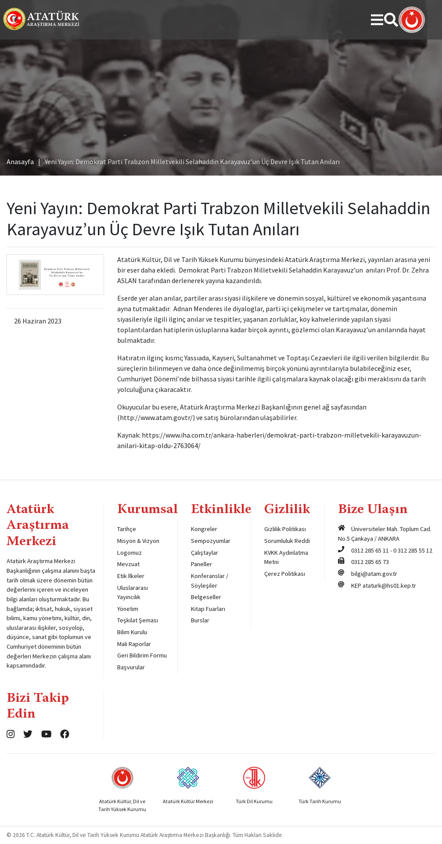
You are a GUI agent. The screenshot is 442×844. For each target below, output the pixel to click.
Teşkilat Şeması (137, 620)
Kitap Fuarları (208, 609)
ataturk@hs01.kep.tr (389, 585)
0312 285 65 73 (370, 562)
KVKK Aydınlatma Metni (286, 557)
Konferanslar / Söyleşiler (209, 580)
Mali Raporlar (134, 644)
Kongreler (204, 529)
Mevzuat (128, 564)
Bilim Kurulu (132, 632)
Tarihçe (126, 529)
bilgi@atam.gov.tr (374, 574)
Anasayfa (20, 161)
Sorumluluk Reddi (287, 541)
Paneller (201, 564)
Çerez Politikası (284, 574)
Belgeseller (206, 597)
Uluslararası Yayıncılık (132, 592)
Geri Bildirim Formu (142, 655)
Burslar (200, 620)
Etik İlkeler (130, 576)
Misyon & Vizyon (138, 541)
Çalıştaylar (204, 553)
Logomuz (129, 553)
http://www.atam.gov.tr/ (156, 417)
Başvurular (131, 667)
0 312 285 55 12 (412, 550)
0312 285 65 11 (370, 550)
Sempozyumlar (210, 541)
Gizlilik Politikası (285, 529)
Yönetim (127, 609)
